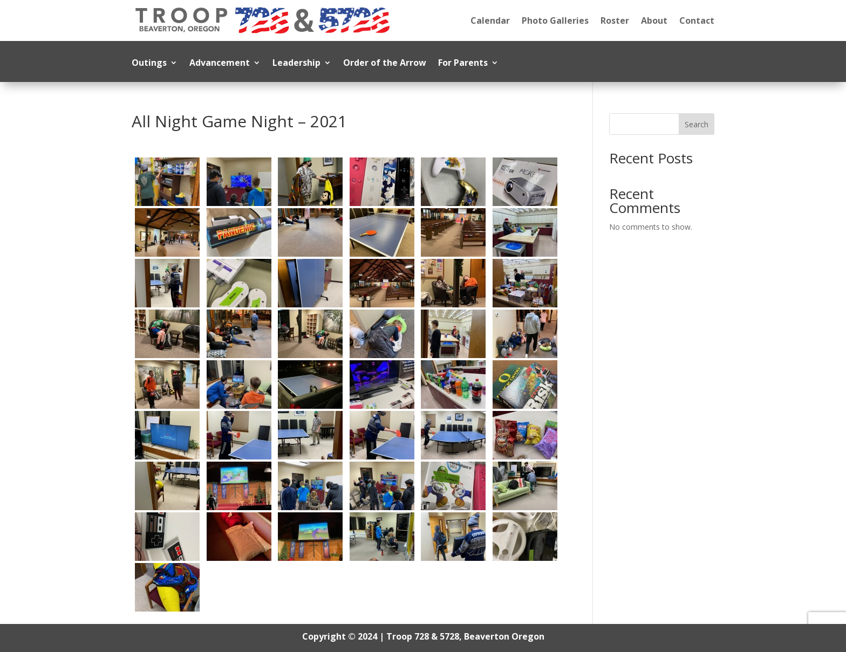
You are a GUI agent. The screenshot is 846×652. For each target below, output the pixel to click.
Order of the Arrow (384, 63)
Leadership (296, 63)
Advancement (219, 63)
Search (696, 124)
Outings (149, 63)
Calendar (490, 20)
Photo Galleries (555, 20)
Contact (696, 20)
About (654, 20)
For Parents (463, 63)
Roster (615, 20)
